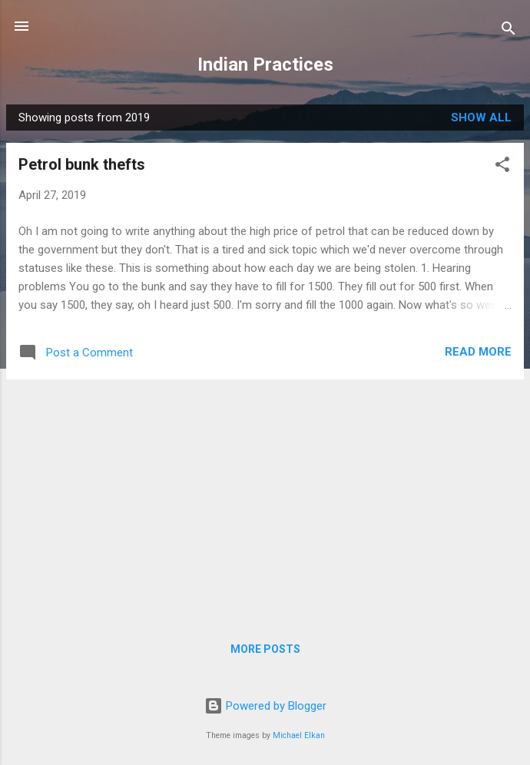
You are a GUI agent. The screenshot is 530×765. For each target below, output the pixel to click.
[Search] (508, 31)
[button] (502, 167)
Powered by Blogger (265, 706)
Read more (478, 352)
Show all (481, 117)
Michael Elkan (299, 735)
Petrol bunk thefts (81, 164)
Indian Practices (265, 64)
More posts (265, 649)
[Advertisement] (265, 499)
